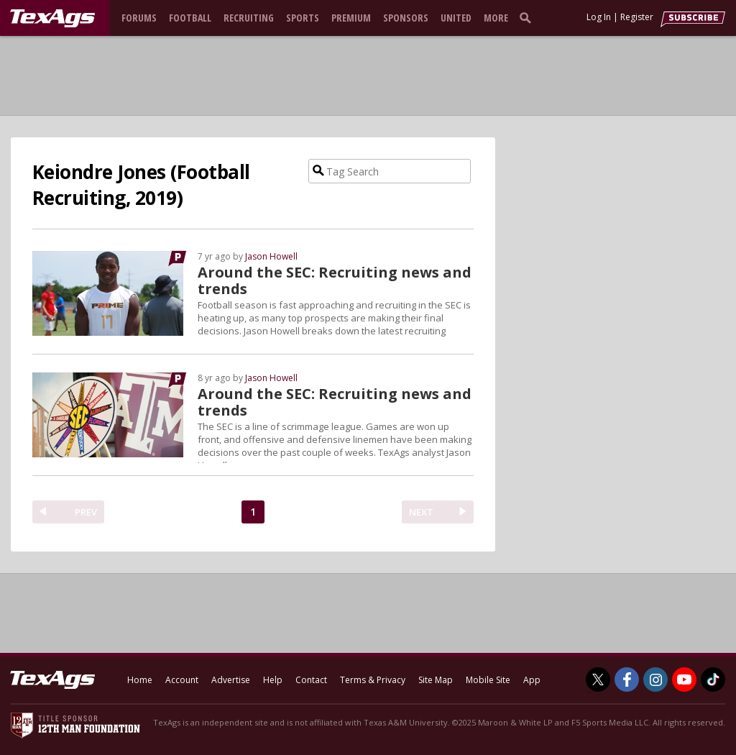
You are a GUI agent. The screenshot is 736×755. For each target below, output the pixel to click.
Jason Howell (271, 256)
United (456, 17)
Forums (139, 17)
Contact (311, 680)
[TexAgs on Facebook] (627, 679)
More (496, 17)
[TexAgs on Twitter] (598, 679)
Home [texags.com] (139, 680)
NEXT (421, 511)
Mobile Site (488, 680)
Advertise (230, 680)
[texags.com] (52, 18)
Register (636, 17)
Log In (598, 17)
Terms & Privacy (372, 680)
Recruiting (249, 17)
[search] (528, 17)
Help (272, 680)
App (531, 680)
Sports (302, 17)
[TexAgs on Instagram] (655, 679)
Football (190, 17)
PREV (86, 511)
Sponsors (405, 17)
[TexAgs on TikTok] (713, 679)
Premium (351, 17)
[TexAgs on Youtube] (684, 679)
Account (181, 680)
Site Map (435, 680)
